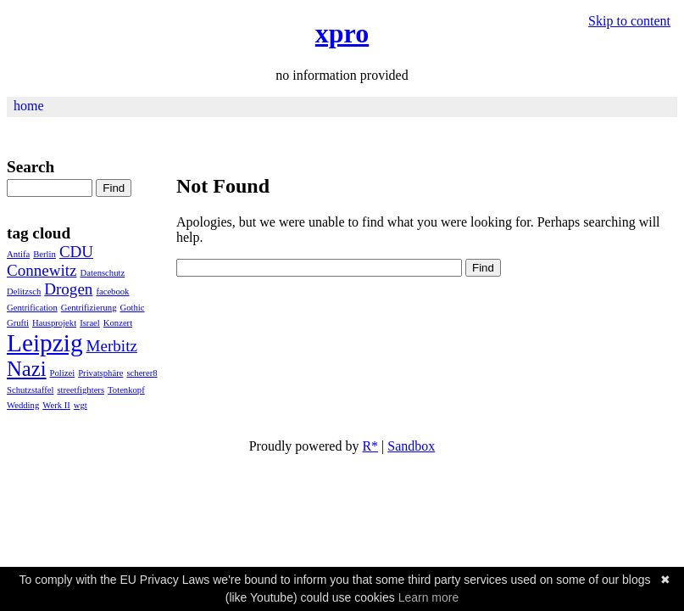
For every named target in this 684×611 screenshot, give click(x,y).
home (29, 105)
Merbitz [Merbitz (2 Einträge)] (111, 346)
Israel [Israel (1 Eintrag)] (90, 323)
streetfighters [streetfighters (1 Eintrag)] (80, 390)
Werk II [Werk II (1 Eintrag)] (56, 405)
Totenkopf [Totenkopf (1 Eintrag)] (126, 390)
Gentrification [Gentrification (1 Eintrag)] (32, 307)
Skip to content (629, 21)
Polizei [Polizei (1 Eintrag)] (62, 373)
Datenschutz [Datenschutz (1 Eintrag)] (103, 272)
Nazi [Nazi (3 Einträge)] (27, 368)
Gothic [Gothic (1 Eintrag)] (132, 307)
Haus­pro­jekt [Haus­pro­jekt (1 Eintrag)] (54, 323)
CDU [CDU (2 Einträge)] (76, 252)
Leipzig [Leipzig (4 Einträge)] (45, 342)
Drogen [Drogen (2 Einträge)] (68, 289)
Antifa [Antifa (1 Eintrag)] (18, 254)
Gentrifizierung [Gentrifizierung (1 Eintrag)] (89, 307)
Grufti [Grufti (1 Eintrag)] (18, 323)
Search (30, 167)
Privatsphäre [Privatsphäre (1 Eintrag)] (100, 373)
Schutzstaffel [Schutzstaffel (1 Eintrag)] (30, 390)
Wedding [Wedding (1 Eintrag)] (23, 405)
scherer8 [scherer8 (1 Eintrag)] (141, 373)
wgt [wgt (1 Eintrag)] (80, 405)
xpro (342, 33)
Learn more (428, 597)
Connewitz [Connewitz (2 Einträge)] (42, 270)
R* (370, 446)
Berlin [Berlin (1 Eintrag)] (44, 254)
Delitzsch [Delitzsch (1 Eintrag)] (24, 291)
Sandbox (411, 446)
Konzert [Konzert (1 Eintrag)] (117, 323)
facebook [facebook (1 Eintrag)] (112, 291)
